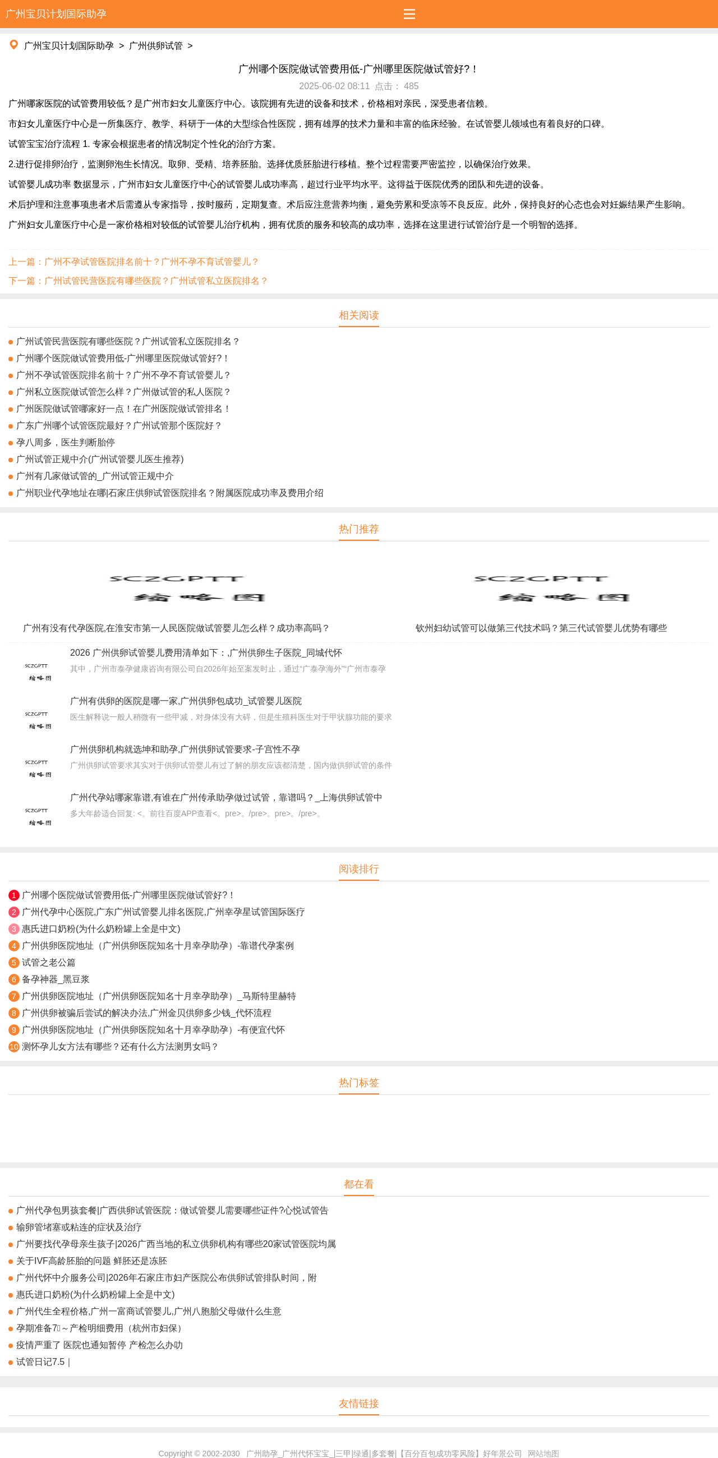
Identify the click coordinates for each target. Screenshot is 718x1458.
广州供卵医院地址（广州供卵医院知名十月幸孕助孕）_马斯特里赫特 (159, 996)
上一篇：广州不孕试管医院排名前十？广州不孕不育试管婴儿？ (134, 261)
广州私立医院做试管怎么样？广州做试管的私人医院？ (124, 392)
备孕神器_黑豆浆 (56, 979)
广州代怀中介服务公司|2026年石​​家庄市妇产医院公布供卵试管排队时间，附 (166, 1277)
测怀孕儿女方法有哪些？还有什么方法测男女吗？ (120, 1046)
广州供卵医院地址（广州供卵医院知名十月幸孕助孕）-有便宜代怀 (153, 1029)
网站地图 (543, 1453)
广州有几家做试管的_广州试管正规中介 (95, 476)
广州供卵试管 (156, 45)
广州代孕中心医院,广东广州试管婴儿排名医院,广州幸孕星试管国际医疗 (163, 912)
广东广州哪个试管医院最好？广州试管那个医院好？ (119, 425)
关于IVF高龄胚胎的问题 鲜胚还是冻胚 (91, 1261)
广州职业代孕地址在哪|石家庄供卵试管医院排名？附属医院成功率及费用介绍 (170, 493)
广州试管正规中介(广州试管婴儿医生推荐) (100, 459)
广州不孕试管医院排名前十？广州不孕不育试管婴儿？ (124, 375)
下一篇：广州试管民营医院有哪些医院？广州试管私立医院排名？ (138, 281)
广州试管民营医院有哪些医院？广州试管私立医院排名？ (128, 341)
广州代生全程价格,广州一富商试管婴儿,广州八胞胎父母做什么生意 (149, 1311)
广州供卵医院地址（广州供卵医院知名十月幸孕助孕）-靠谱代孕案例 (158, 945)
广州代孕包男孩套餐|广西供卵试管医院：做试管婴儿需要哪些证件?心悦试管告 (172, 1210)
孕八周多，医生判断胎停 (65, 442)
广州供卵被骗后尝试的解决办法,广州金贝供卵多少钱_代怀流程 (146, 1013)
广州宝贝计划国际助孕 (69, 45)
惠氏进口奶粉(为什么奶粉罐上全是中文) (101, 928)
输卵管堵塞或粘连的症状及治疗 (79, 1227)
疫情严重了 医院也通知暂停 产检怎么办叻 (99, 1345)
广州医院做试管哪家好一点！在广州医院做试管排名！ (124, 408)
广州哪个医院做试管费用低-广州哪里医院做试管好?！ (123, 358)
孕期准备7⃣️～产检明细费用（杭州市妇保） (101, 1328)
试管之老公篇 (49, 962)
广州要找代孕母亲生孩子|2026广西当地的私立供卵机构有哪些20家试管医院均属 (176, 1244)
